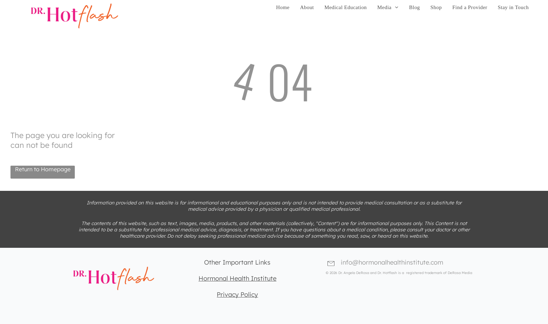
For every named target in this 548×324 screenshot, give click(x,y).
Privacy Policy (237, 294)
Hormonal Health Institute (237, 278)
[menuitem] (283, 7)
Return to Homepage (43, 169)
